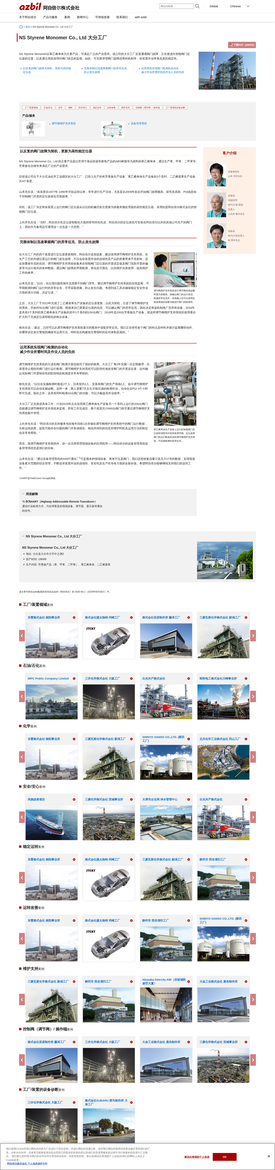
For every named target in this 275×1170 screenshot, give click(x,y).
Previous (22, 635)
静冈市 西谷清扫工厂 (213, 859)
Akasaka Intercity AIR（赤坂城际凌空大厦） (164, 981)
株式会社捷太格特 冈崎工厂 (102, 617)
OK (225, 1156)
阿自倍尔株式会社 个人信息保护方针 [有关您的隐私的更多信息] (27, 1163)
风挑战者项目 (36, 799)
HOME (21, 27)
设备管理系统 (139, 123)
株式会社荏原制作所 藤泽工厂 (161, 617)
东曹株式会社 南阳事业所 (44, 617)
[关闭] (269, 1156)
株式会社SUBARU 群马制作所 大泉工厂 (106, 1102)
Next (253, 635)
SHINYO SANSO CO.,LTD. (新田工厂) (163, 738)
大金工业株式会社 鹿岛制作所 (219, 981)
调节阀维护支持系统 (64, 123)
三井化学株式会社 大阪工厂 (102, 678)
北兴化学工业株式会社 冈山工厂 (220, 739)
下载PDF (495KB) (244, 44)
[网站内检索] (176, 6)
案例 (28, 27)
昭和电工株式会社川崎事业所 (218, 678)
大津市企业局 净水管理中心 (159, 799)
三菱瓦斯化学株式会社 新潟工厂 (220, 617)
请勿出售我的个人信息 (196, 1156)
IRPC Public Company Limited (48, 678)
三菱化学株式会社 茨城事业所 (104, 799)
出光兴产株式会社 (153, 678)
